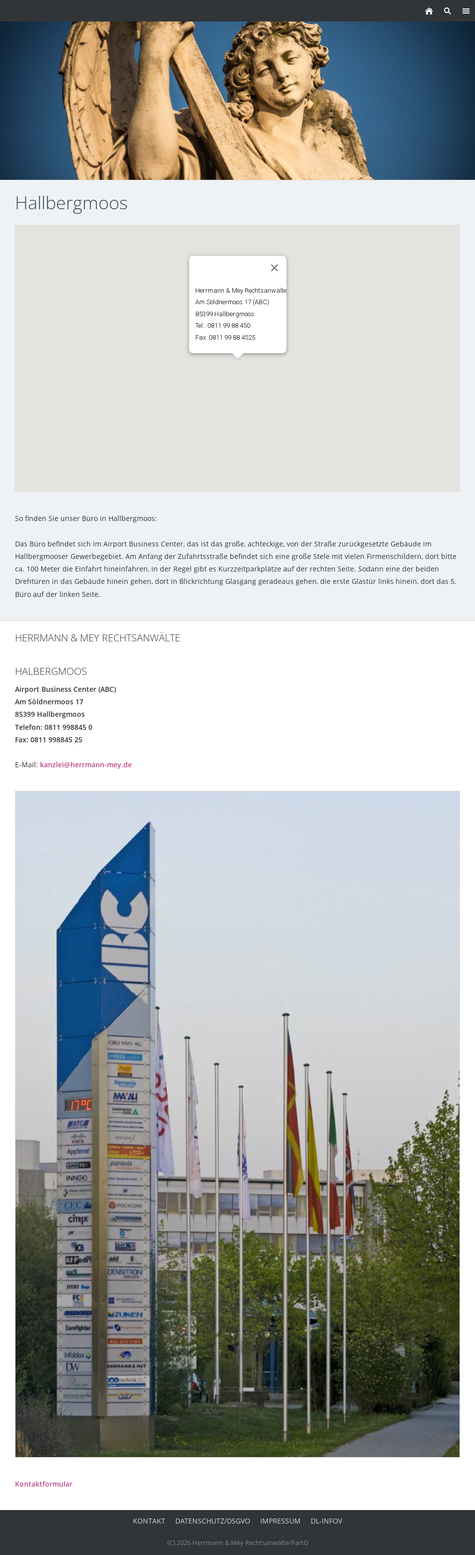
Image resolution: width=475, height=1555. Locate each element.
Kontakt (149, 1521)
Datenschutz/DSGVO (212, 1521)
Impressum (280, 1521)
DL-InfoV (326, 1521)
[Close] (274, 268)
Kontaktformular (43, 1484)
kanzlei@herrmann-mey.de (86, 764)
